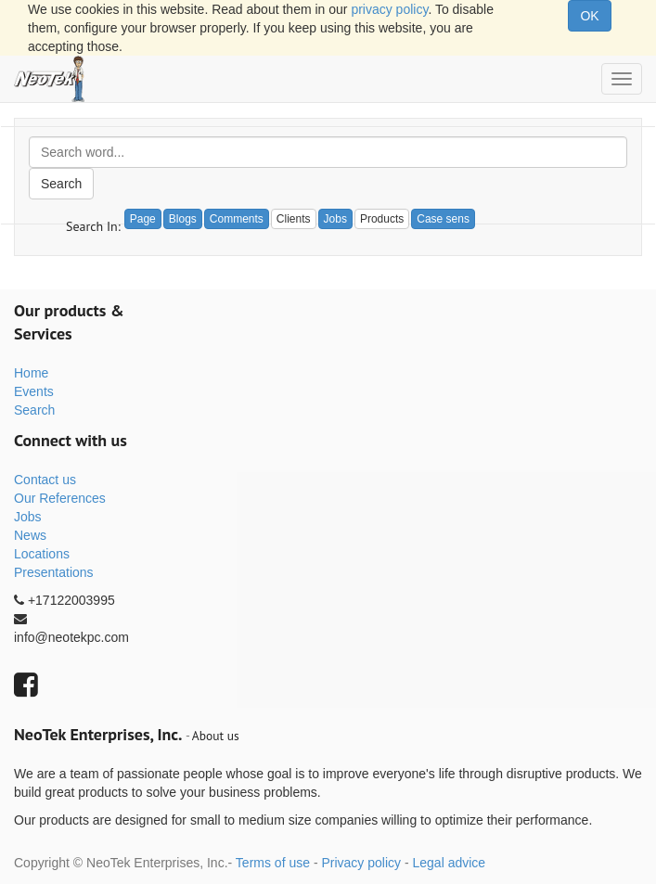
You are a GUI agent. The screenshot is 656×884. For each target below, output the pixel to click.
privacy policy (389, 9)
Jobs (28, 516)
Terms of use (273, 862)
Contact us (45, 479)
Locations (42, 553)
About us (215, 735)
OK (589, 15)
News (30, 535)
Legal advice (448, 862)
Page (143, 218)
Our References (60, 498)
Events (34, 391)
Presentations (54, 572)
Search (61, 183)
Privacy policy (361, 862)
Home (31, 372)
